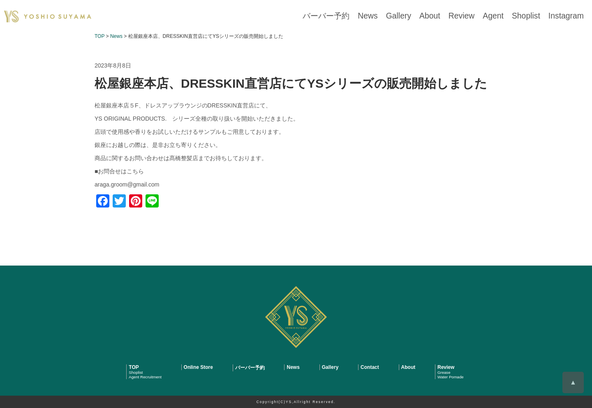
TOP (134, 367)
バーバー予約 (360, 16)
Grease (443, 372)
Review (478, 16)
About (451, 16)
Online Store (198, 367)
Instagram (569, 16)
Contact (370, 367)
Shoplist (534, 16)
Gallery (423, 16)
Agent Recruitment (145, 377)
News (396, 16)
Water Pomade (450, 377)
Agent (506, 16)
